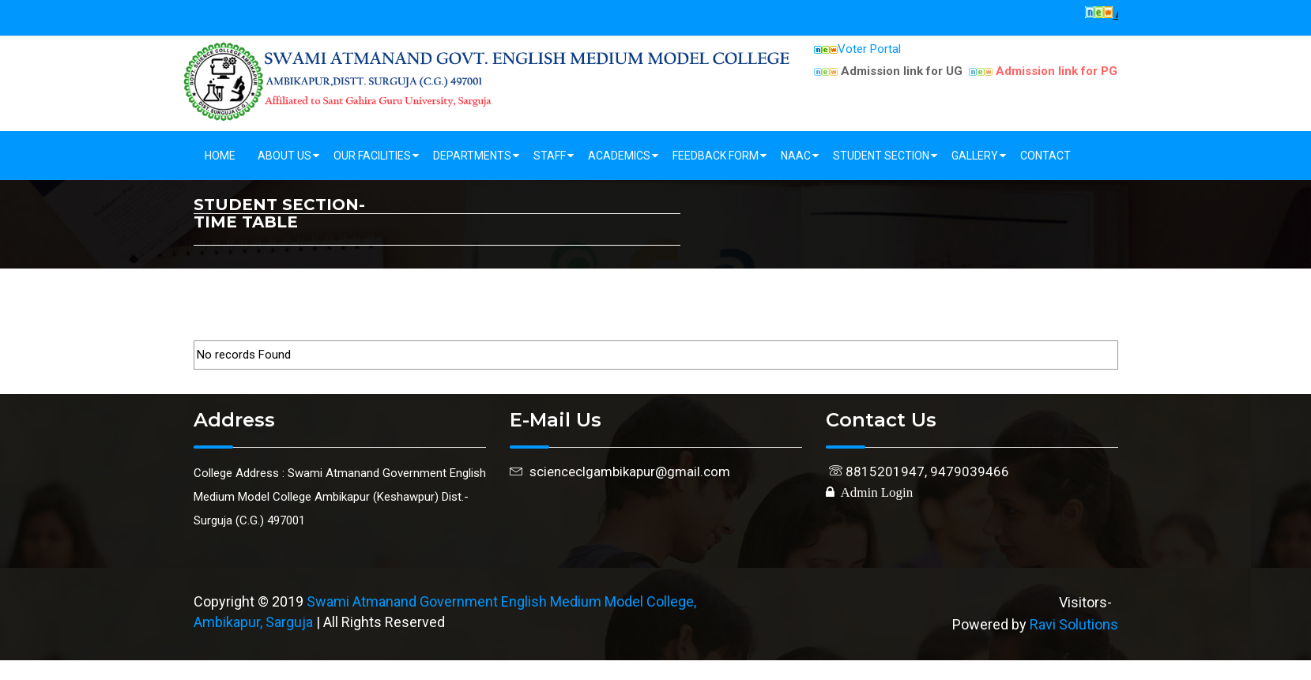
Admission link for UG (888, 71)
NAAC (796, 155)
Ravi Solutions (1074, 624)
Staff (549, 155)
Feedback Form (715, 155)
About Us (284, 155)
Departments (472, 155)
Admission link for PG (1043, 71)
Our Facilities (372, 155)
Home (220, 155)
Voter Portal (857, 49)
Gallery (974, 155)
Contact (1045, 155)
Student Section (881, 155)
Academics (619, 155)
